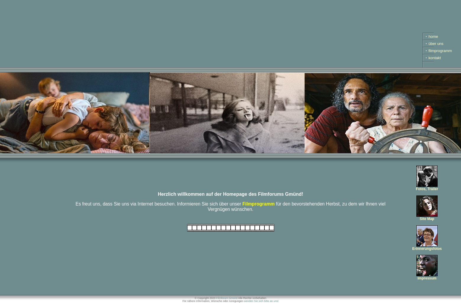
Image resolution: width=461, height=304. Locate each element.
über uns (436, 43)
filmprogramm (440, 50)
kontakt (434, 58)
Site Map (427, 217)
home (433, 36)
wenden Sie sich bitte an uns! (261, 301)
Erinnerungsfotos (427, 247)
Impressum (427, 276)
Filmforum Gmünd (226, 298)
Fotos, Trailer (427, 187)
